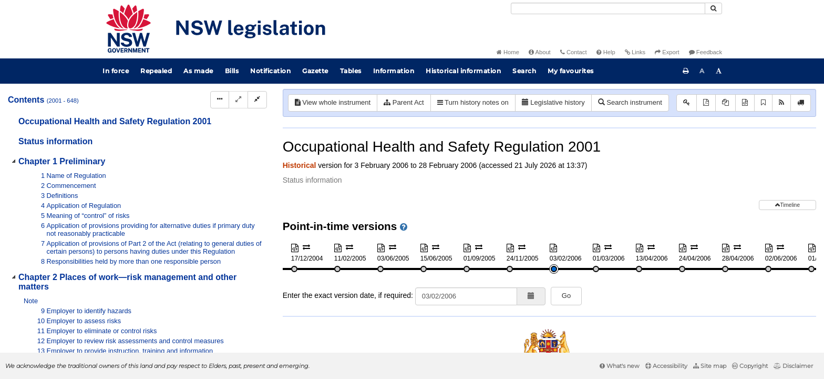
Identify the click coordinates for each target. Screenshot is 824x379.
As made (198, 71)
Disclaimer (793, 366)
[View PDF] (706, 103)
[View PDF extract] (725, 103)
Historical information (463, 71)
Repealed (156, 71)
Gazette (315, 71)
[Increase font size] (719, 71)
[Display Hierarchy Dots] (219, 99)
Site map (709, 366)
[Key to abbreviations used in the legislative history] (686, 103)
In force (115, 71)
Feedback (705, 52)
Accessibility (666, 366)
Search (524, 71)
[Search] (608, 8)
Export (667, 52)
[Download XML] (745, 103)
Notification (270, 71)
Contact (573, 52)
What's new (620, 366)
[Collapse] (257, 99)
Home (508, 52)
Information (394, 71)
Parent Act (404, 102)
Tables (351, 71)
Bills (232, 71)
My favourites (571, 71)
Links (635, 52)
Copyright (750, 366)
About (540, 52)
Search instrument (630, 102)
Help (605, 52)
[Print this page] (686, 71)
